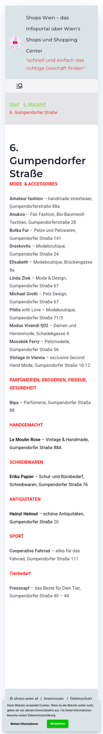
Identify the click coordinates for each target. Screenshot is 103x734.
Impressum (55, 698)
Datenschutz (81, 698)
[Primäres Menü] (19, 86)
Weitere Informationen (24, 723)
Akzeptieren (57, 723)
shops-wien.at (26, 698)
